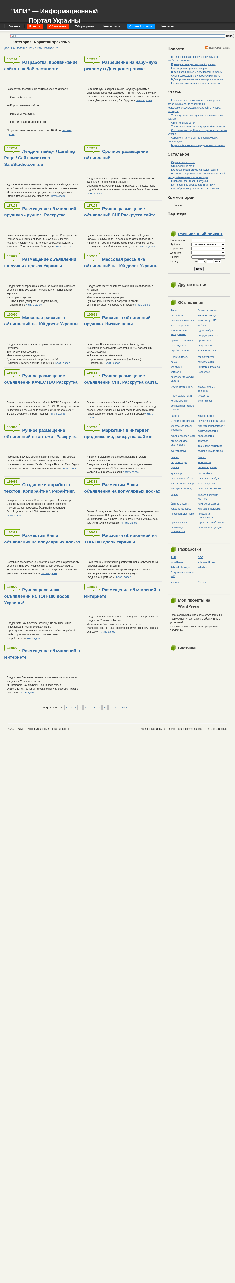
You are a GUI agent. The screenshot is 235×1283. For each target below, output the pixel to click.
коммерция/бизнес (209, 366)
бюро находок (179, 462)
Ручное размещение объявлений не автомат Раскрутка (41, 433)
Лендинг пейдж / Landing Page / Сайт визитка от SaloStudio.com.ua (39, 158)
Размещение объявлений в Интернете (122, 593)
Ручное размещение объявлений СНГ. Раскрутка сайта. (121, 379)
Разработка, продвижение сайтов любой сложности (41, 65)
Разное (175, 457)
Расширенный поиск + (200, 234)
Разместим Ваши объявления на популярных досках (122, 487)
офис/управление (208, 430)
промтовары (205, 340)
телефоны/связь (207, 350)
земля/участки (206, 361)
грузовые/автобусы (209, 478)
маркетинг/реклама (209, 508)
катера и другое (207, 483)
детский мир (178, 315)
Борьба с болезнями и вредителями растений (198, 145)
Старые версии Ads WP (182, 574)
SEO (200, 557)
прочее (175, 467)
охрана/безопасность (183, 435)
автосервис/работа (182, 478)
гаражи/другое (206, 356)
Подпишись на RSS (219, 47)
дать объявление (217, 728)
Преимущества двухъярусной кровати (193, 64)
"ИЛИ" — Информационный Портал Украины (54, 14)
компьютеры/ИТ (207, 320)
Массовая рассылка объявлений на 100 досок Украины (121, 262)
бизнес (202, 457)
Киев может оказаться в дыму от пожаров (195, 83)
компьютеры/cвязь (209, 503)
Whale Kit (203, 567)
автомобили (205, 473)
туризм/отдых (178, 451)
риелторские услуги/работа (182, 379)
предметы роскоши (182, 340)
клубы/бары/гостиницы (211, 420)
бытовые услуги (180, 503)
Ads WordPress (206, 562)
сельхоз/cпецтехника (210, 488)
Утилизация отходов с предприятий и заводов (198, 126)
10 (105, 707)
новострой (204, 372)
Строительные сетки (183, 122)
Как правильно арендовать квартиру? (193, 184)
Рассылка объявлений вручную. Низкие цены (117, 320)
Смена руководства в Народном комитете (195, 75)
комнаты (176, 372)
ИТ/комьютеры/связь (183, 420)
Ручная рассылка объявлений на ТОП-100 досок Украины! (36, 596)
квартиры (176, 366)
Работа (175, 415)
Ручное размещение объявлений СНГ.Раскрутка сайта (120, 211)
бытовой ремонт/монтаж (208, 496)
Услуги (174, 494)
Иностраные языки (182, 395)
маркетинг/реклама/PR (211, 425)
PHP (173, 557)
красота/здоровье (181, 325)
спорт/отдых (205, 345)
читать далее (144, 100)
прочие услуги (179, 522)
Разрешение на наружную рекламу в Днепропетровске (120, 65)
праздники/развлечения (205, 515)
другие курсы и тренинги (206, 389)
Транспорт (177, 473)
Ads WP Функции (180, 567)
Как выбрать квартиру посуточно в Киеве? (195, 188)
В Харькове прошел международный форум (196, 71)
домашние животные (183, 320)
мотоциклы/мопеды (182, 488)
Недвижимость (179, 356)
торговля (203, 441)
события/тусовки (207, 467)
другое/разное (206, 415)
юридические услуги (210, 527)
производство (206, 435)
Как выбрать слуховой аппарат (189, 68)
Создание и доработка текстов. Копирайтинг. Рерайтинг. (39, 487)
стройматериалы (180, 350)
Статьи (202, 582)
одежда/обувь (206, 330)
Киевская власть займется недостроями (194, 169)
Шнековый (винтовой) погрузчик (189, 181)
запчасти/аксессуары (183, 483)
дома (174, 361)
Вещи (174, 310)
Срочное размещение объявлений (116, 154)
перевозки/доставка (182, 513)
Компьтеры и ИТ (180, 400)
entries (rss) (175, 728)
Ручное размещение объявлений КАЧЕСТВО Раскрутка (41, 379)
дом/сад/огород (207, 315)
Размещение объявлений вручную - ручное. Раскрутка (40, 211)
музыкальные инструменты (179, 332)
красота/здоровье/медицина (181, 427)
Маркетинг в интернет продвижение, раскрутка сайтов (118, 433)
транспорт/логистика (210, 446)
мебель (202, 325)
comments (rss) (194, 728)
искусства (203, 395)
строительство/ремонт (211, 522)
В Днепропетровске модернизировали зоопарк (198, 79)
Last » (123, 707)
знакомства (204, 462)
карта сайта (158, 728)
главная (143, 728)
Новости (175, 582)
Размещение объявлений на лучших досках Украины (40, 262)
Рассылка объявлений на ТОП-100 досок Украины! (120, 538)
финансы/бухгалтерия (211, 451)
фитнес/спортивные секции (182, 407)
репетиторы (205, 400)
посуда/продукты (208, 335)
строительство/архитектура (179, 443)
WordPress (177, 562)
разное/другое (179, 345)
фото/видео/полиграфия (178, 529)
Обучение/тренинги (182, 387)
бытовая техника (208, 310)
